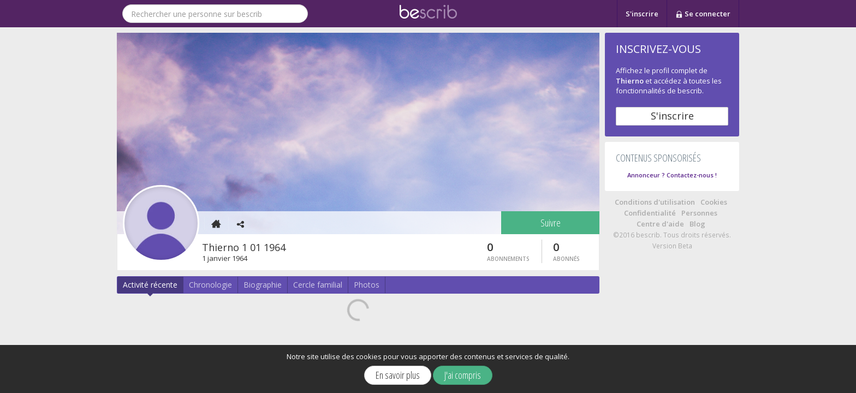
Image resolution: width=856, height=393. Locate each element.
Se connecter (702, 14)
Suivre (550, 222)
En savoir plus (398, 375)
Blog (697, 224)
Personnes (699, 213)
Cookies (713, 202)
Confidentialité (650, 213)
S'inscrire (642, 14)
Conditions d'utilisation (655, 202)
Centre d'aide (660, 224)
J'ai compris (462, 375)
